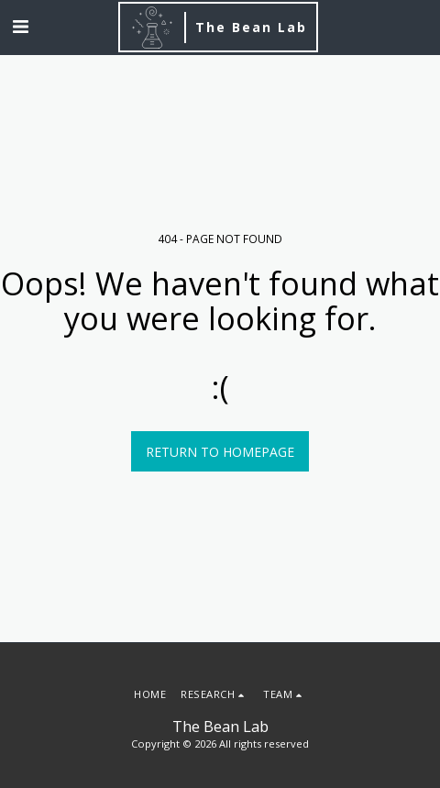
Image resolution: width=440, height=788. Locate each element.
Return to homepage (220, 452)
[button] (20, 26)
